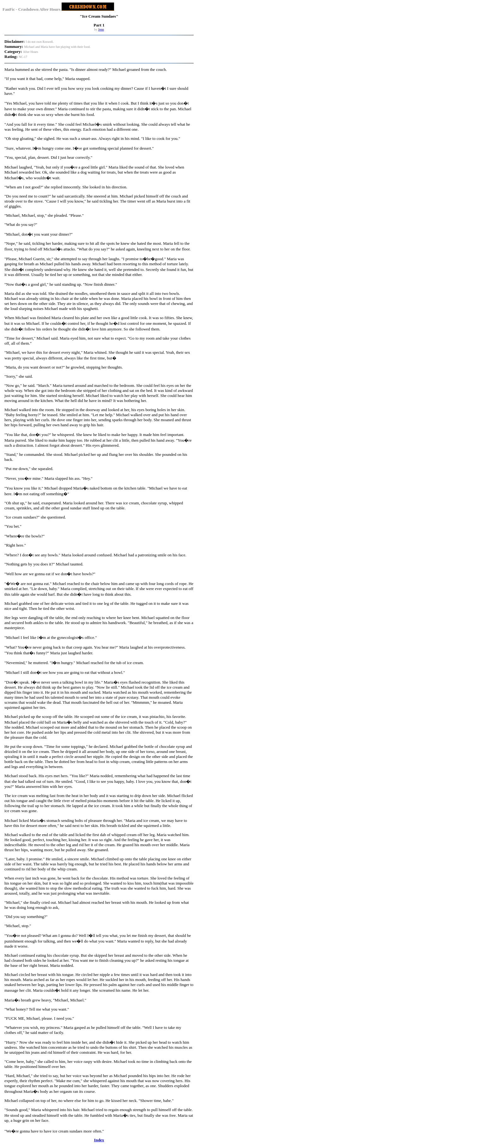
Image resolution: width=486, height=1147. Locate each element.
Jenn (101, 29)
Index (99, 1140)
